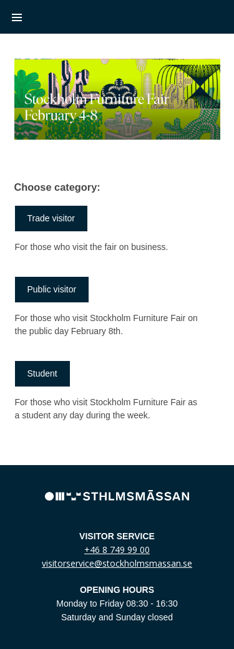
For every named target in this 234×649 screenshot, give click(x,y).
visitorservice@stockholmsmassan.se (117, 563)
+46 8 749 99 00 (117, 549)
